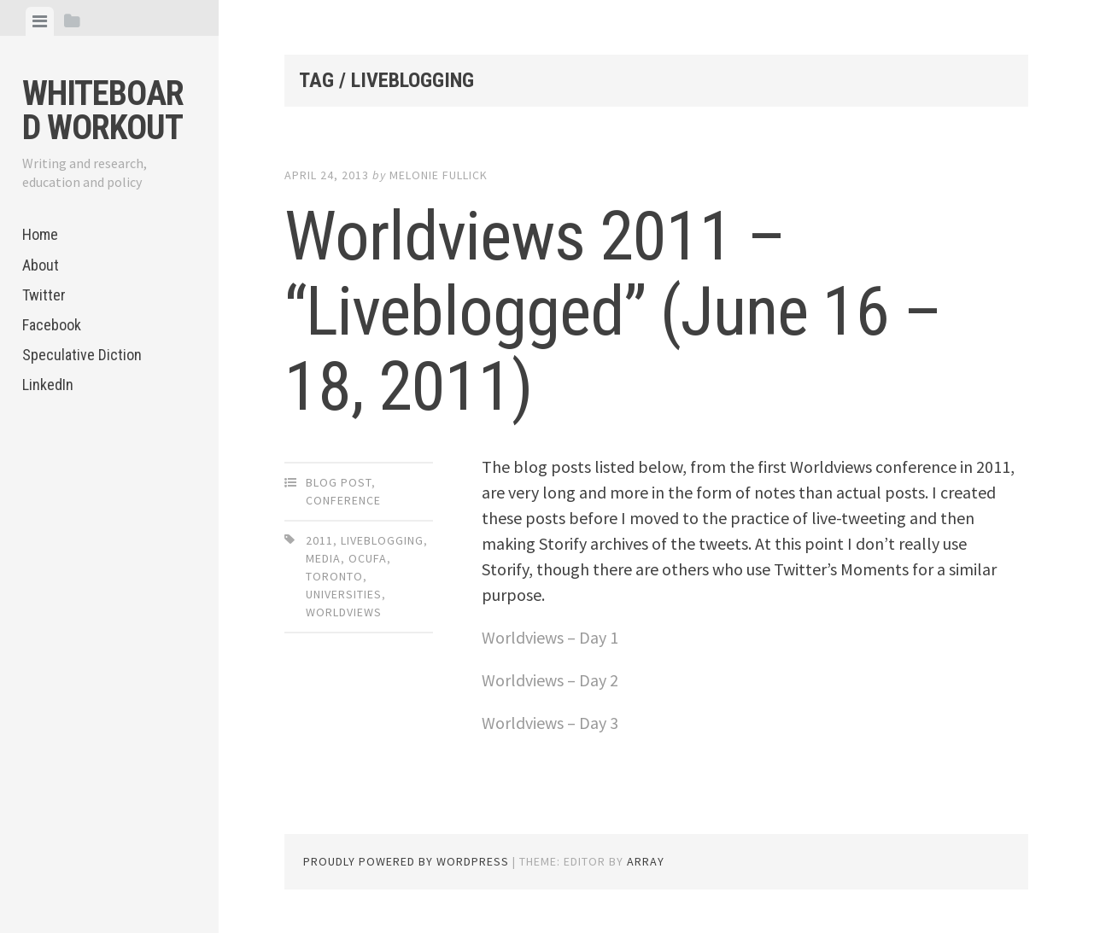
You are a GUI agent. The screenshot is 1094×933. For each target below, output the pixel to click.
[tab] (40, 21)
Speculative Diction (82, 355)
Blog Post (338, 482)
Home (40, 234)
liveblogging (382, 540)
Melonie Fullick (438, 175)
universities (344, 594)
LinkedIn (47, 385)
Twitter (44, 295)
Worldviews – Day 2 (550, 680)
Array (645, 861)
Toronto (334, 576)
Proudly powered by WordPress (406, 861)
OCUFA (367, 558)
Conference (343, 500)
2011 (319, 540)
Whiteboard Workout (103, 110)
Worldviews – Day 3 (550, 722)
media (323, 558)
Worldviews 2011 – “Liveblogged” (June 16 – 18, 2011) (613, 311)
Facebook (51, 325)
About (40, 265)
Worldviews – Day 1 (550, 637)
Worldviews (344, 612)
